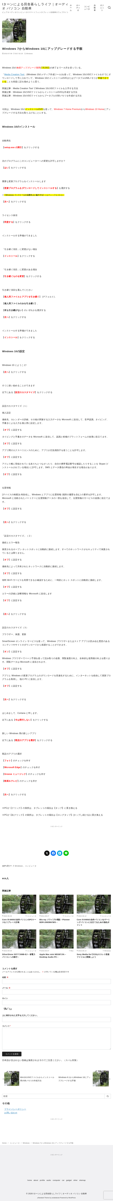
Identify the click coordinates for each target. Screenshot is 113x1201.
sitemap (82, 1180)
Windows (29, 53)
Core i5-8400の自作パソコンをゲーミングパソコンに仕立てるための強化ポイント (93, 922)
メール (6, 988)
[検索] (109, 7)
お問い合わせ (10, 1113)
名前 (5, 977)
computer (56, 1180)
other (75, 1180)
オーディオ (78, 7)
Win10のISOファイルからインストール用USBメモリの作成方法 (37, 1079)
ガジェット (102, 7)
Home (4, 1143)
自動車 (95, 7)
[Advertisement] (56, 834)
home (29, 1180)
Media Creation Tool (14, 74)
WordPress (72, 1197)
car (63, 1180)
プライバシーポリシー (15, 1109)
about (36, 1180)
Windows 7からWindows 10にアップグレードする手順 (53, 1143)
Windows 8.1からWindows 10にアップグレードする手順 (74, 1079)
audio (49, 1180)
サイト (5, 998)
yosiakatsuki (56, 1197)
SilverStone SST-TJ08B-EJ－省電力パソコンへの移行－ (18, 955)
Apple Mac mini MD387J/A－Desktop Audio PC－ (52, 955)
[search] (107, 1096)
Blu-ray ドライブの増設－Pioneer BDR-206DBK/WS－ (54, 921)
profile (42, 1180)
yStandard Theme (43, 1197)
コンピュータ (87, 7)
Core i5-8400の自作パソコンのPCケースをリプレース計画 (19, 921)
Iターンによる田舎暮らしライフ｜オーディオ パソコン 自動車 (60, 1194)
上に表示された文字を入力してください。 (20, 1015)
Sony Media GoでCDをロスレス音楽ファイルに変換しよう (93, 955)
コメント (6, 1026)
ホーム (71, 7)
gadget (69, 1180)
